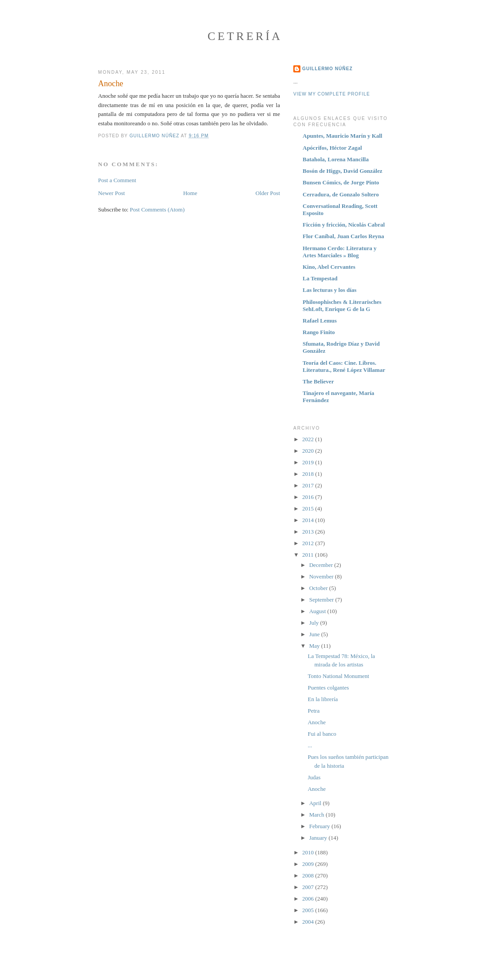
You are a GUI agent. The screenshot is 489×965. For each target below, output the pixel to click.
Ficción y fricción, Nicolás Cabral (344, 224)
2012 (308, 543)
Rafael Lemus (320, 320)
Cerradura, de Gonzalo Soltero (341, 194)
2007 (308, 887)
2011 (308, 554)
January (319, 837)
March (317, 814)
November (322, 576)
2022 (308, 439)
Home (190, 193)
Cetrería (245, 36)
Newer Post (111, 193)
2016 (308, 497)
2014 (308, 520)
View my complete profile (331, 94)
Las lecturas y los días (329, 290)
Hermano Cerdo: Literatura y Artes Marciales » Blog (339, 252)
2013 (308, 531)
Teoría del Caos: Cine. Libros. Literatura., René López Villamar (344, 366)
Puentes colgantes (328, 687)
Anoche (316, 722)
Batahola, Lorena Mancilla (336, 159)
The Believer (318, 381)
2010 (308, 852)
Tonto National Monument (338, 676)
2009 (308, 864)
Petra (313, 710)
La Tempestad (320, 278)
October (319, 588)
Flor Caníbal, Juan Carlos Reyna (343, 236)
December (322, 565)
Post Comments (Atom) (157, 209)
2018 (308, 474)
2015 (308, 508)
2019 (308, 462)
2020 (308, 450)
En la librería (323, 699)
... (310, 745)
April (316, 803)
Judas (314, 777)
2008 (308, 875)
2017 (308, 485)
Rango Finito (319, 332)
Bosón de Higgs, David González (343, 170)
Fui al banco (322, 733)
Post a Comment (117, 180)
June (315, 634)
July (314, 622)
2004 (308, 921)
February (320, 826)
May (315, 645)
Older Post (268, 193)
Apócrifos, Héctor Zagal (332, 147)
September (322, 599)
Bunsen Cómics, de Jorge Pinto (341, 182)
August (318, 611)
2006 (308, 898)
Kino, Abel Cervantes (329, 266)
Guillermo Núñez (327, 68)
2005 (308, 910)
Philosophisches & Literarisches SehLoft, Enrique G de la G (342, 305)
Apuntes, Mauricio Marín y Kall (342, 135)
